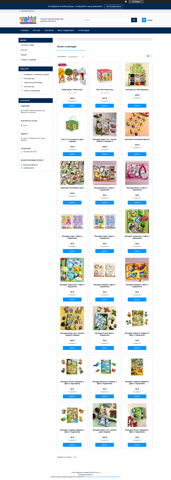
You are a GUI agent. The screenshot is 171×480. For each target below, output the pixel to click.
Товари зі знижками (28, 60)
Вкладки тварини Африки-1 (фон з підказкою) (137, 382)
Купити (72, 105)
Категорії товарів (27, 45)
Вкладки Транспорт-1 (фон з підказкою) (72, 286)
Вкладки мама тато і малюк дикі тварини (104, 431)
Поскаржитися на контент (93, 477)
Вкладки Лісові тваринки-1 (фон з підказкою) (137, 431)
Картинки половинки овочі (72, 188)
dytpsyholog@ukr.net (30, 165)
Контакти (49, 30)
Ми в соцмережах (66, 30)
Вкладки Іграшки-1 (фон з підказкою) (137, 286)
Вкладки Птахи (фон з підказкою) (104, 334)
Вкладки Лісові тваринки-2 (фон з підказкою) (72, 382)
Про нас (36, 30)
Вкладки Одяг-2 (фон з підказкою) (72, 237)
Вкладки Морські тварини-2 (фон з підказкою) (105, 382)
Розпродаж (83, 30)
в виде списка (151, 56)
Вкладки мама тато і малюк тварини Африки (72, 334)
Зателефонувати (113, 6)
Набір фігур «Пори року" (72, 90)
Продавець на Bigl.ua (85, 474)
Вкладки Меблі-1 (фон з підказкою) (137, 189)
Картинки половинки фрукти (137, 139)
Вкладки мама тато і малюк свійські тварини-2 (104, 140)
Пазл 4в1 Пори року (104, 90)
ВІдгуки (24, 55)
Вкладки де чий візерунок (137, 90)
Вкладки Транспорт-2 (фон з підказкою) (137, 237)
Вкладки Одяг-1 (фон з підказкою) (105, 237)
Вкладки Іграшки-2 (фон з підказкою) (105, 286)
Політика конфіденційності (112, 477)
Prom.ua (97, 472)
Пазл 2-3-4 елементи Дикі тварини (72, 140)
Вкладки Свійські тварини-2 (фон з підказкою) (137, 334)
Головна (25, 30)
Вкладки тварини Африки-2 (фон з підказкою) (72, 431)
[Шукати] (134, 20)
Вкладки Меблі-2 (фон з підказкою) (104, 189)
